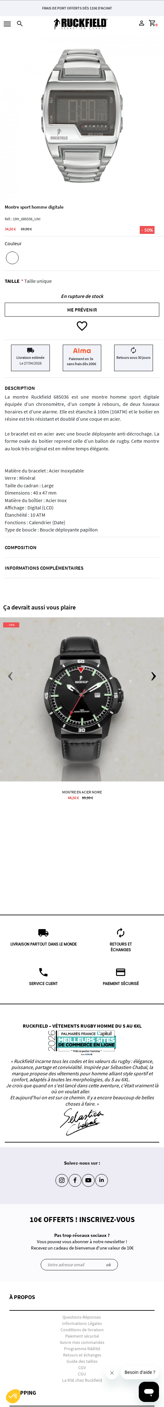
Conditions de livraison (82, 1330)
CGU (82, 1374)
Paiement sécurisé (82, 1336)
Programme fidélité (82, 1348)
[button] (82, 1302)
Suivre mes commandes (82, 1342)
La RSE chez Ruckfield (82, 1380)
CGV (82, 1367)
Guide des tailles (82, 1361)
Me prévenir (82, 309)
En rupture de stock (82, 296)
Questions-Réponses (81, 1317)
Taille (12, 281)
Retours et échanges (82, 1355)
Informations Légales (82, 1323)
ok (108, 1264)
